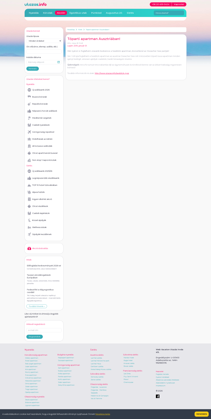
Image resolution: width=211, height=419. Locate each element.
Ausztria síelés (96, 355)
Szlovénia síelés (130, 354)
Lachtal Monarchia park (100, 361)
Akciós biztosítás (38, 248)
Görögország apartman (68, 365)
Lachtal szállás (96, 358)
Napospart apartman (66, 358)
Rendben (201, 414)
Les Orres (127, 374)
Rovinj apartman (31, 372)
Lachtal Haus (96, 364)
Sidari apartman (64, 382)
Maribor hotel (129, 358)
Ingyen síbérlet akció (40, 199)
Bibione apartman (32, 402)
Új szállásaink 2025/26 (40, 171)
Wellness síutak (37, 227)
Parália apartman (64, 377)
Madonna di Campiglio (99, 396)
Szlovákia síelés (97, 374)
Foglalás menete (162, 374)
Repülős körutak (38, 104)
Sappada (94, 393)
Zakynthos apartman (66, 385)
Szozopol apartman (65, 360)
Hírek (80, 30)
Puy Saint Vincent (131, 377)
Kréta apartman (64, 374)
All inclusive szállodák (40, 146)
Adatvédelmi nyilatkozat (165, 383)
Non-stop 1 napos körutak (42, 160)
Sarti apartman (64, 368)
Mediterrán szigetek (39, 118)
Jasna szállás (96, 380)
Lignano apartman (32, 405)
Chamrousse (128, 382)
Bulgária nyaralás (65, 354)
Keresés (32, 68)
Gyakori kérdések (162, 377)
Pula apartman (31, 375)
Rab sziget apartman (33, 364)
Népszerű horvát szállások (42, 111)
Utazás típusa (32, 36)
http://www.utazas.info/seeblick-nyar (112, 73)
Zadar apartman (31, 386)
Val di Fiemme (96, 398)
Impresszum (160, 386)
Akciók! (61, 12)
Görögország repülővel (41, 132)
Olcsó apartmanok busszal (42, 153)
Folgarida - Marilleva (98, 390)
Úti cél (41, 46)
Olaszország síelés (99, 384)
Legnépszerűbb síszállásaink (43, 178)
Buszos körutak (37, 97)
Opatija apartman (32, 392)
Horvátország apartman (36, 355)
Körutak (47, 12)
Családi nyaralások (39, 125)
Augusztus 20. (114, 12)
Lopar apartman (31, 366)
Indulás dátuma (33, 57)
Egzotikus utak (78, 12)
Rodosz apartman (65, 371)
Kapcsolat (159, 371)
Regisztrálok (34, 336)
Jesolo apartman (31, 400)
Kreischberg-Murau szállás (101, 369)
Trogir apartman (31, 389)
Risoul (126, 379)
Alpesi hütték (36, 192)
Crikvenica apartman (33, 378)
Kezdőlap (71, 30)
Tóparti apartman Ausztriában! (97, 30)
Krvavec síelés (129, 363)
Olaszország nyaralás (34, 396)
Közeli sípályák (37, 220)
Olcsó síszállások (38, 206)
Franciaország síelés (132, 371)
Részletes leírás (103, 414)
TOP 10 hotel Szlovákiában (42, 185)
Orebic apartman (31, 358)
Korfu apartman (64, 379)
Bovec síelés (128, 366)
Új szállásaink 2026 (39, 90)
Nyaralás (34, 12)
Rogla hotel (128, 360)
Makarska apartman (33, 381)
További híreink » (37, 306)
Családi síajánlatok (39, 213)
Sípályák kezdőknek (40, 234)
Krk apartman (30, 369)
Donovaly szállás (97, 377)
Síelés (130, 12)
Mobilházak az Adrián (40, 139)
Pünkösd (96, 12)
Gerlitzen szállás (97, 366)
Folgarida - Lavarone (99, 387)
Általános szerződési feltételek (167, 380)
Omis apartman (31, 384)
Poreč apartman (31, 361)
